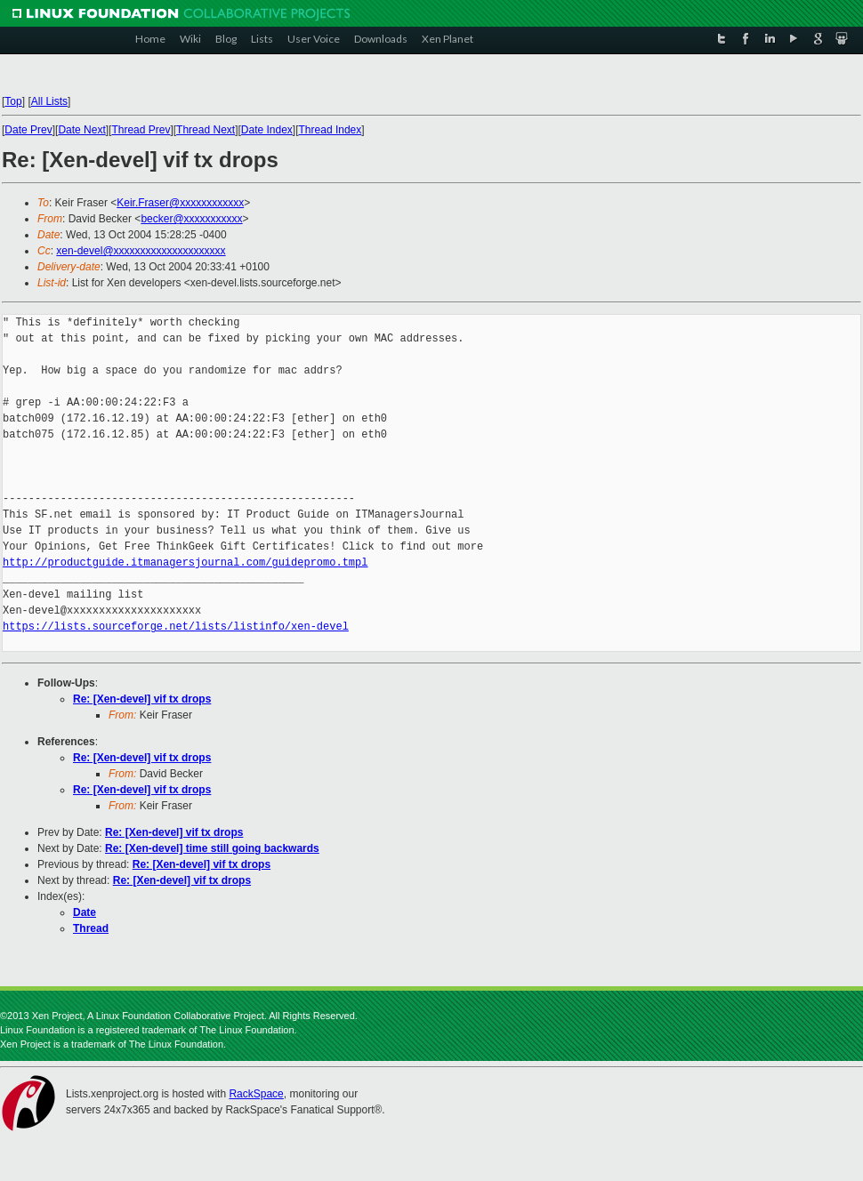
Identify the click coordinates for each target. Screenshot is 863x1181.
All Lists (49, 101)
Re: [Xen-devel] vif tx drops (142, 699)
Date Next (81, 130)
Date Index (267, 130)
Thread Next (205, 130)
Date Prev (28, 130)
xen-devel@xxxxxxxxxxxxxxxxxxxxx (140, 251)
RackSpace (256, 1094)
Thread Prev (140, 130)
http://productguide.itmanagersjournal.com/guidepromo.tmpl (185, 562)
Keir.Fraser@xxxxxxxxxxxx (180, 203)
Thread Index (330, 130)
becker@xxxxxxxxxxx (191, 219)
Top (12, 101)
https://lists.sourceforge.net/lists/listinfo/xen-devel (176, 626)
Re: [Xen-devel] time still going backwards (212, 848)
